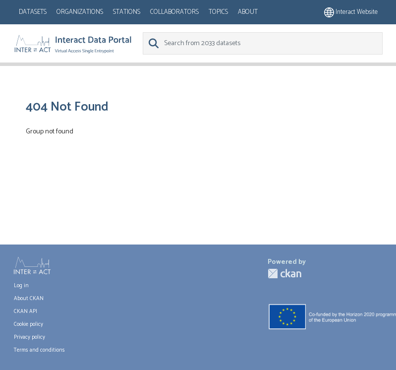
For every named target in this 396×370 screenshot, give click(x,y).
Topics (218, 12)
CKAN (284, 273)
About (248, 12)
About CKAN (29, 298)
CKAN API (25, 311)
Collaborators (174, 12)
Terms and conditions (39, 350)
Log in (21, 285)
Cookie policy (28, 324)
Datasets (33, 12)
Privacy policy (29, 337)
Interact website (351, 12)
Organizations (80, 12)
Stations (126, 12)
